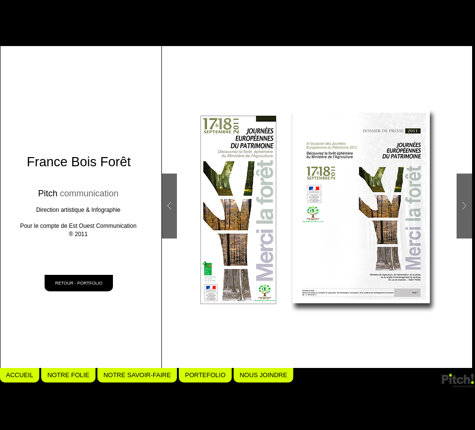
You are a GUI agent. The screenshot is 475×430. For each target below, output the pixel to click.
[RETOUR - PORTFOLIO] (79, 283)
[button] (316, 206)
